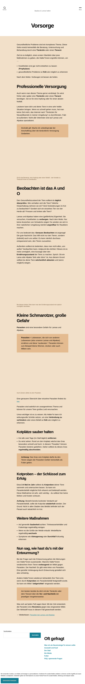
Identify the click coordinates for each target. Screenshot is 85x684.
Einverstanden (9, 680)
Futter (46, 658)
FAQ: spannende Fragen (53, 661)
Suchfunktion (7, 633)
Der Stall (47, 653)
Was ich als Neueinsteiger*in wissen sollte (59, 647)
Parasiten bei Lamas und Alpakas (44, 617)
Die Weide (48, 655)
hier (18, 404)
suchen (35, 637)
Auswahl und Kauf (51, 650)
